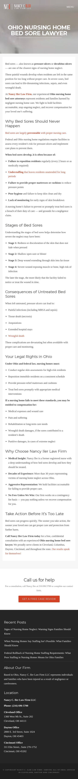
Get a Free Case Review (39, 599)
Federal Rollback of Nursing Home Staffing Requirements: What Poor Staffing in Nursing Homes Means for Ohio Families (37, 655)
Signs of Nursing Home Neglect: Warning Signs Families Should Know (37, 631)
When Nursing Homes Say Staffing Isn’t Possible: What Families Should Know (37, 643)
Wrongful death (16, 335)
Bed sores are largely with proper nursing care (35, 133)
